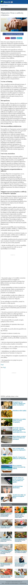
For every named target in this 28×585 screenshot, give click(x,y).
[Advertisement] (12, 264)
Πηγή (2, 364)
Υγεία (6, 5)
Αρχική (2, 5)
